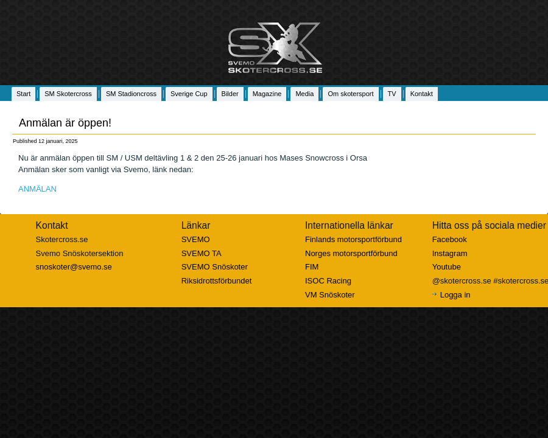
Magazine (267, 93)
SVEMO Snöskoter (214, 266)
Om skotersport (350, 93)
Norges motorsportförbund (351, 253)
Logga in (455, 294)
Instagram (450, 253)
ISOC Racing (328, 280)
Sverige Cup (189, 93)
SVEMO (195, 239)
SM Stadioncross (131, 93)
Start (23, 93)
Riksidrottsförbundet (216, 280)
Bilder (230, 93)
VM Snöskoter (330, 294)
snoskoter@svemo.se (74, 266)
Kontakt (421, 93)
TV (392, 93)
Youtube (446, 266)
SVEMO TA (201, 253)
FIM (311, 266)
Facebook (449, 239)
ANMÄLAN (37, 188)
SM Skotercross (68, 93)
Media (304, 93)
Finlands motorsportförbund (353, 239)
